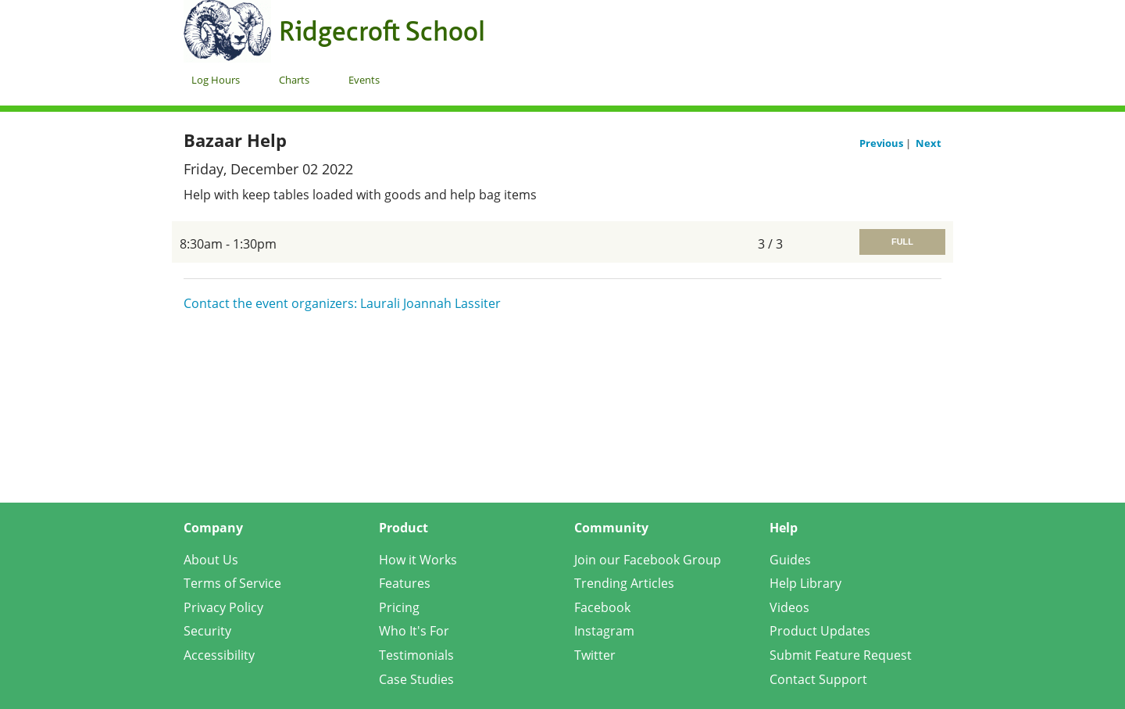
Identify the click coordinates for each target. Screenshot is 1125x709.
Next (928, 143)
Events (364, 80)
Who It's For (414, 630)
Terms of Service (232, 583)
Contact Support (818, 679)
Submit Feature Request (841, 655)
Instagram (604, 630)
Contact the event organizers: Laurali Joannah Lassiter (342, 303)
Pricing (399, 607)
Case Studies (416, 679)
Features (404, 583)
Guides (790, 559)
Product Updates (820, 630)
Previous (882, 143)
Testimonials (416, 655)
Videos (789, 607)
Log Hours (215, 80)
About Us (211, 559)
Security (207, 630)
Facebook (602, 607)
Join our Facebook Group (647, 559)
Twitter (595, 655)
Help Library (805, 583)
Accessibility (219, 655)
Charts (294, 80)
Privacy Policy (223, 607)
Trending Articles (624, 583)
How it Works (418, 559)
